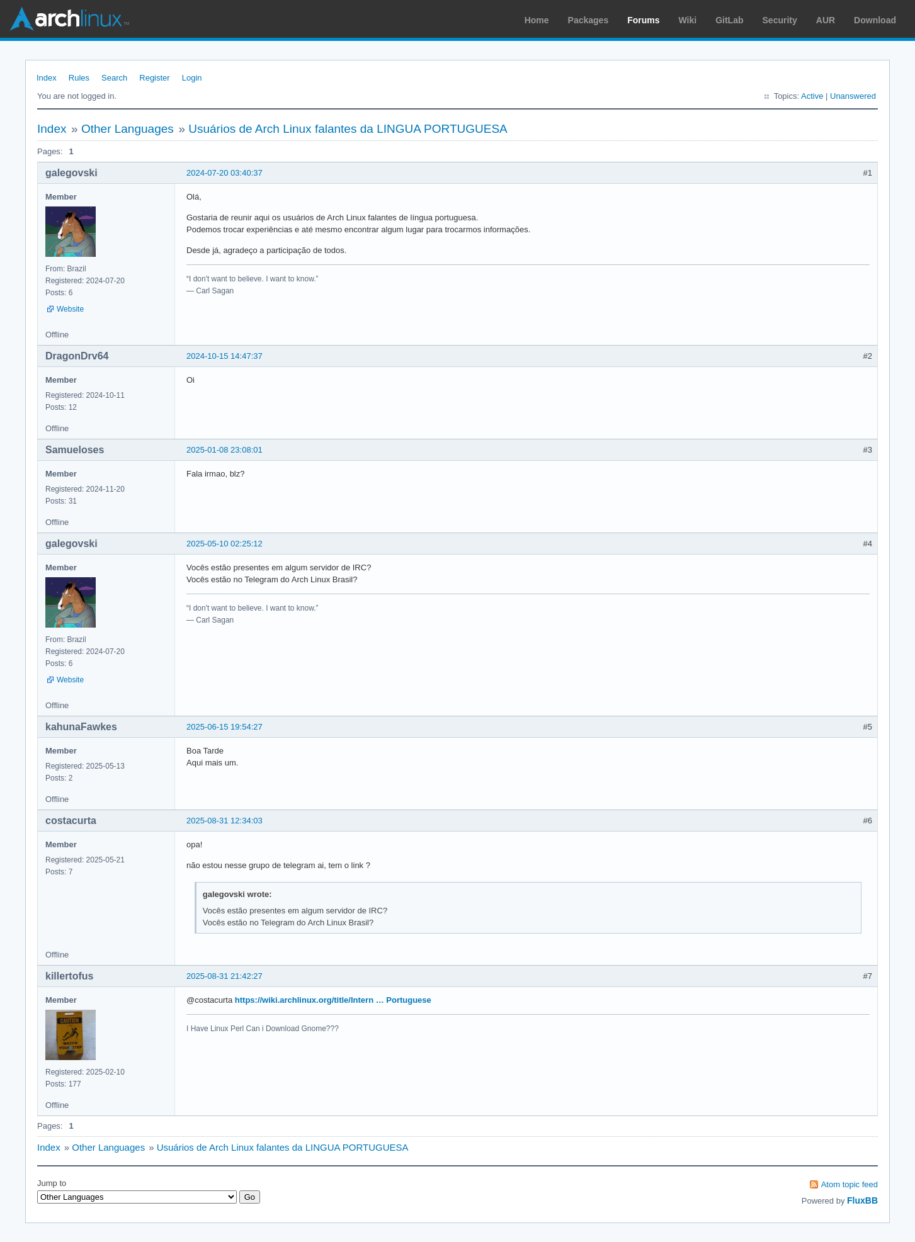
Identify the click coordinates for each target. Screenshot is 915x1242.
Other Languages (127, 128)
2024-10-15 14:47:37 (224, 356)
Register (154, 77)
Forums (643, 20)
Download (875, 20)
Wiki (688, 20)
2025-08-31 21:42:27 (224, 976)
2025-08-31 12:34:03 (224, 820)
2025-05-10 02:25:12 (224, 543)
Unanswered (853, 96)
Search (114, 77)
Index (47, 77)
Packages (588, 20)
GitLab (729, 20)
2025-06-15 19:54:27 (224, 726)
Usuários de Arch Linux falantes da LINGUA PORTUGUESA (348, 128)
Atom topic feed (849, 1184)
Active (812, 96)
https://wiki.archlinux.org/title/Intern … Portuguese (333, 1000)
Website (70, 309)
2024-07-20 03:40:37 (224, 173)
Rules (79, 77)
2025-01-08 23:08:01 (224, 449)
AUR (825, 20)
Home (537, 20)
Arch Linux (69, 18)
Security (780, 20)
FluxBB (862, 1200)
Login (192, 77)
